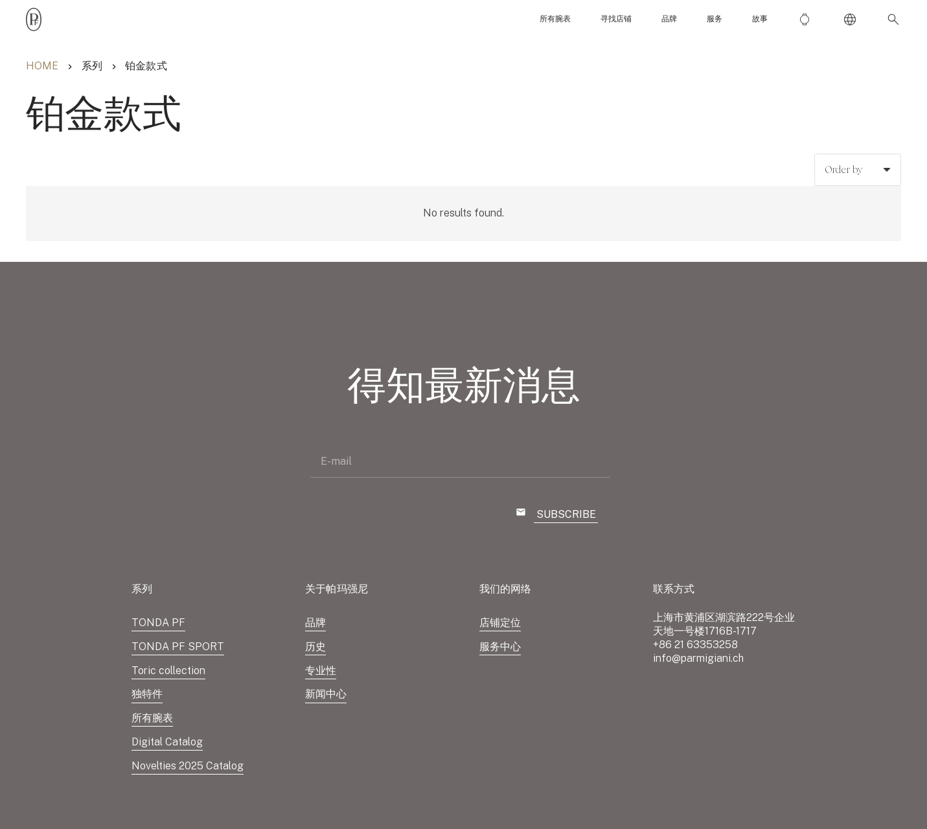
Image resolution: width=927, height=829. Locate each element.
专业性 (320, 670)
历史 (315, 646)
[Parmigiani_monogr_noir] (33, 19)
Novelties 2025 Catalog (188, 766)
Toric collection (168, 670)
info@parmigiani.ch (698, 658)
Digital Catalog (167, 742)
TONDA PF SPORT (178, 646)
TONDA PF (158, 622)
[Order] (857, 170)
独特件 (147, 694)
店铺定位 (500, 622)
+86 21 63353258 (695, 644)
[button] (891, 19)
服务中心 (500, 646)
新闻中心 (326, 694)
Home (42, 66)
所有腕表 (152, 718)
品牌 (315, 622)
